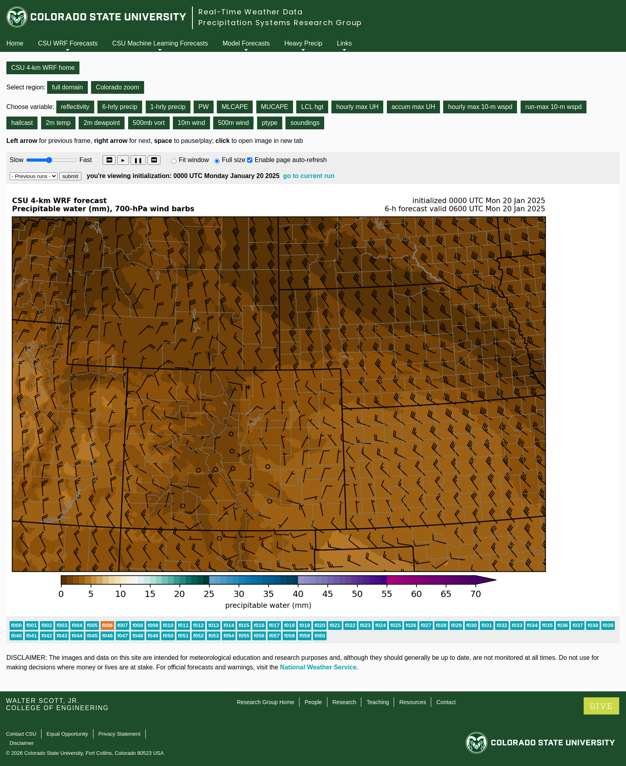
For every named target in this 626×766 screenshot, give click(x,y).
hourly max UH (357, 106)
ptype (269, 122)
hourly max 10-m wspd (480, 106)
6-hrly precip (119, 106)
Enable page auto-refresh (291, 159)
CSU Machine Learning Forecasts (160, 43)
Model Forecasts (246, 43)
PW (203, 106)
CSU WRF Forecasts (67, 43)
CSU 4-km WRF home (43, 67)
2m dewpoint (101, 122)
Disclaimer (22, 743)
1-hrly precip (168, 106)
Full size (234, 159)
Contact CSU (21, 734)
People (313, 702)
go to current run (309, 175)
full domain (67, 87)
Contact (446, 702)
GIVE (601, 706)
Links (344, 43)
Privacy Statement (119, 734)
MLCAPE (235, 106)
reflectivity (75, 106)
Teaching (377, 702)
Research (344, 702)
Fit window (194, 159)
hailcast (22, 122)
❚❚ (138, 160)
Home (15, 43)
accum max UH (413, 106)
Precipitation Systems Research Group (280, 23)
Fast (85, 159)
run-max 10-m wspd (553, 106)
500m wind (233, 122)
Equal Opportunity (67, 734)
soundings (304, 122)
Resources (412, 702)
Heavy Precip (303, 43)
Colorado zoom (117, 87)
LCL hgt (312, 106)
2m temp (58, 122)
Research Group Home (265, 702)
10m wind (191, 122)
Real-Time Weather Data (250, 12)
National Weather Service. (319, 667)
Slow (17, 159)
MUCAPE (274, 106)
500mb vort (149, 122)
